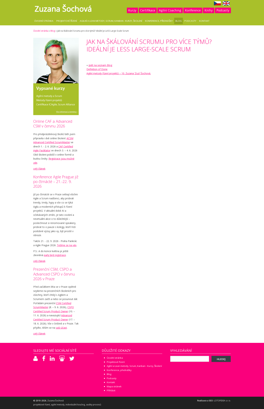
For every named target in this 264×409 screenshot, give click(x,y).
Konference (193, 10)
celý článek (39, 168)
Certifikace (147, 10)
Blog (178, 20)
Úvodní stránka (43, 20)
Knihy (209, 10)
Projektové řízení (66, 20)
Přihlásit (111, 390)
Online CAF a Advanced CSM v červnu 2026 (52, 123)
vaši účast (61, 327)
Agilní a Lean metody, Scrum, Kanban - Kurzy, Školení (111, 20)
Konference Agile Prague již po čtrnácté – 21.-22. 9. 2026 (55, 181)
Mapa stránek (114, 386)
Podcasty (223, 10)
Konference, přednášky (159, 20)
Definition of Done (96, 69)
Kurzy (132, 10)
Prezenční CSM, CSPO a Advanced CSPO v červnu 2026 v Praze (54, 274)
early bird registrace (55, 255)
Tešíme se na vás (66, 245)
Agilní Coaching (170, 10)
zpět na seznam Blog (100, 65)
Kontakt (204, 20)
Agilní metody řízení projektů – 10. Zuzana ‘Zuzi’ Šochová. (118, 73)
